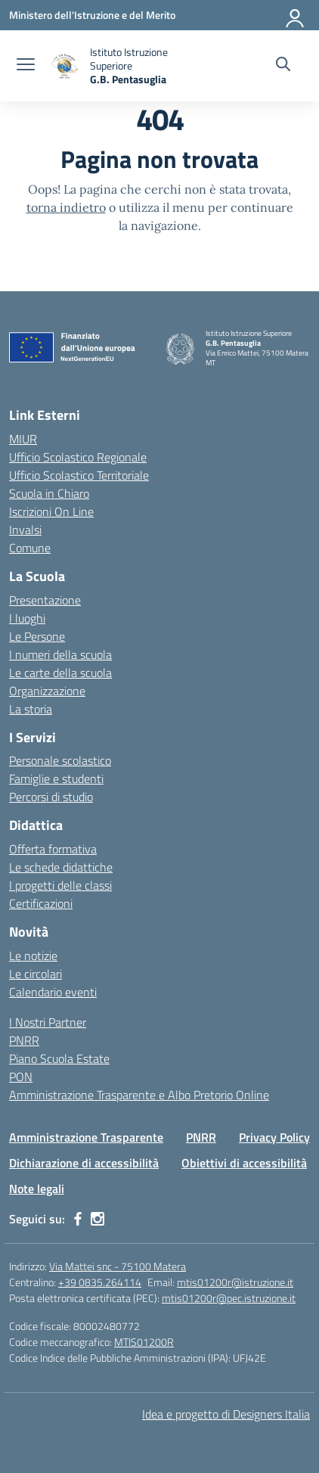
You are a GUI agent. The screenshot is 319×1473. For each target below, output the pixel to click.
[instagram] (97, 1219)
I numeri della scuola (60, 654)
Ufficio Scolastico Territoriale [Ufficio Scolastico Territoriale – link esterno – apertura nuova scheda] (79, 475)
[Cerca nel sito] (283, 66)
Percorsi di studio (51, 797)
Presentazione (45, 600)
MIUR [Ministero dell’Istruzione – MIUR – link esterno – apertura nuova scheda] (23, 439)
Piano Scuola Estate (59, 1058)
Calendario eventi (53, 992)
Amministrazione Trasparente (86, 1137)
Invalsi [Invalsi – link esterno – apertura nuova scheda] (25, 530)
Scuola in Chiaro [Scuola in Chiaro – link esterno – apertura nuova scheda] (49, 493)
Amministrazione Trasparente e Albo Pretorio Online (139, 1095)
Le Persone (37, 636)
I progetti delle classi (60, 885)
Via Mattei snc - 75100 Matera (117, 1266)
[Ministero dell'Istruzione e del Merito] (92, 15)
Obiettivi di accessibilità (244, 1163)
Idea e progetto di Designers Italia (226, 1414)
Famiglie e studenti (56, 778)
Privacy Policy (274, 1137)
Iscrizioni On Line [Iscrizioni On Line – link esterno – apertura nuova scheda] (51, 511)
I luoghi (27, 618)
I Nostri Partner (47, 1022)
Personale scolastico (60, 760)
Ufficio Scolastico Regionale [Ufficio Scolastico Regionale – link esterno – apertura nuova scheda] (78, 457)
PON (21, 1076)
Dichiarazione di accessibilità (84, 1163)
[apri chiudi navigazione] (26, 66)
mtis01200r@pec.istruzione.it (229, 1298)
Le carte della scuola (60, 672)
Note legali (36, 1188)
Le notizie (33, 955)
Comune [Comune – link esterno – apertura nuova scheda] (30, 548)
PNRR (24, 1040)
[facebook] (78, 1219)
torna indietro (66, 207)
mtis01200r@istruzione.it (235, 1282)
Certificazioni (41, 903)
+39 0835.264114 (99, 1282)
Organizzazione (47, 691)
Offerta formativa (53, 849)
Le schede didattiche (61, 867)
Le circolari (35, 974)
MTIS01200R (144, 1342)
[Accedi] (295, 15)
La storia (30, 709)
